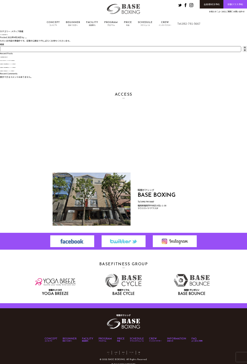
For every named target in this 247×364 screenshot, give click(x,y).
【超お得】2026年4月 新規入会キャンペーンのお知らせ (25, 63)
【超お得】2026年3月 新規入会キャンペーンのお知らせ (25, 66)
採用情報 (160, 348)
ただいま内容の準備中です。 (13, 34)
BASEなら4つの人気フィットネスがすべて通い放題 (23, 59)
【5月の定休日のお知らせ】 (13, 56)
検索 (2, 44)
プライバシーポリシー (142, 348)
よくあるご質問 (225, 11)
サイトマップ (89, 348)
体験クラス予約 (235, 4)
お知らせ (213, 11)
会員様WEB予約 (212, 4)
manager (29, 37)
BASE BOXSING (123, 9)
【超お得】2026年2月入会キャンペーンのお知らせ (23, 70)
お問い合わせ (239, 11)
